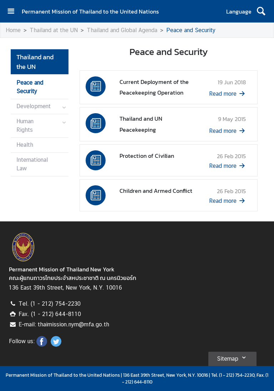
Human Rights (25, 125)
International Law (32, 164)
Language (239, 11)
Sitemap (232, 357)
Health (24, 144)
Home (13, 30)
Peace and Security (190, 30)
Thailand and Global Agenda (122, 30)
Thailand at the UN (54, 30)
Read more (227, 93)
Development (33, 106)
